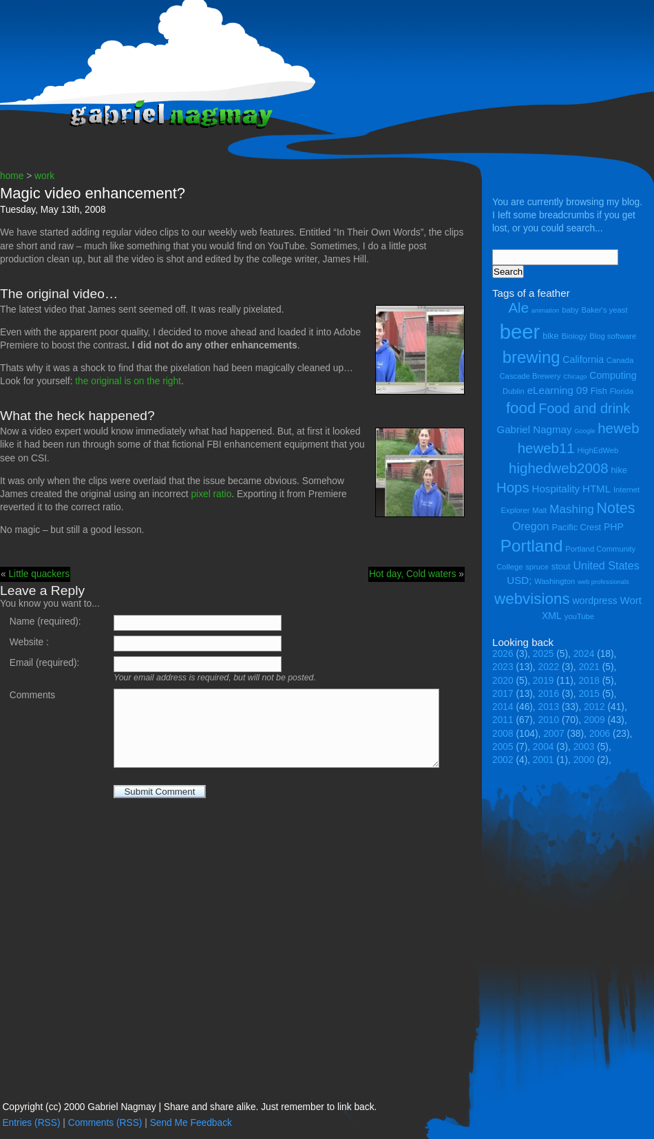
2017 (503, 694)
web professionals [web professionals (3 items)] (603, 581)
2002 (503, 760)
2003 (584, 747)
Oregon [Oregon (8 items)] (530, 526)
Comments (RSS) (105, 1123)
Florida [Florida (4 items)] (621, 391)
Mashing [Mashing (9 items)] (571, 509)
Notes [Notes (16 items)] (615, 508)
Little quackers (39, 574)
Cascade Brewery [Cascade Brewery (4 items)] (530, 376)
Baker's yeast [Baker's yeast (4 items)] (604, 310)
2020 (503, 681)
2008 (503, 734)
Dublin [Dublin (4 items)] (514, 391)
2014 (503, 707)
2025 (543, 654)
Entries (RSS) (31, 1123)
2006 (600, 734)
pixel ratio (211, 494)
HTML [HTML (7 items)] (596, 488)
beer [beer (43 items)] (520, 331)
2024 (584, 654)
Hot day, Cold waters (412, 574)
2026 (503, 654)
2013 (549, 707)
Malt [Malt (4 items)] (539, 510)
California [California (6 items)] (583, 359)
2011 (503, 720)
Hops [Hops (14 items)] (512, 487)
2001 (543, 760)
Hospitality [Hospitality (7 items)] (556, 488)
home (11, 176)
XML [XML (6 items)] (552, 615)
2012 (594, 707)
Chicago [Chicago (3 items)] (575, 376)
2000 (584, 760)
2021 (589, 667)
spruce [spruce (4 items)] (537, 567)
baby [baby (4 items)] (570, 310)
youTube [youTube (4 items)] (579, 616)
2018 (589, 681)
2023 (503, 667)
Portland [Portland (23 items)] (531, 545)
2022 (549, 667)
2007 (554, 734)
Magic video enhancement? (92, 193)
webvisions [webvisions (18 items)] (532, 598)
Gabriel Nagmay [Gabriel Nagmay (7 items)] (533, 429)
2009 (594, 720)
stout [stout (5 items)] (561, 566)
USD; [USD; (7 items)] (519, 580)
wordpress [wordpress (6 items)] (594, 600)
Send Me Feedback (191, 1123)
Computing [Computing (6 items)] (612, 375)
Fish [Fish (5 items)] (599, 391)
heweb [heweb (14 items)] (618, 428)
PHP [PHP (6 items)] (614, 526)
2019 (543, 681)
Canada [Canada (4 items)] (619, 360)
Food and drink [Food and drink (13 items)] (584, 408)
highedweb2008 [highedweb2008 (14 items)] (559, 468)
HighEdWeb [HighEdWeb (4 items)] (598, 450)
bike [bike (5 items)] (550, 336)
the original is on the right (128, 381)
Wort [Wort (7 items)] (631, 600)
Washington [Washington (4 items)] (554, 581)
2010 (549, 720)
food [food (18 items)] (521, 408)
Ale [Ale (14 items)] (518, 307)
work (44, 176)
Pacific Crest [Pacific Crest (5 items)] (576, 527)
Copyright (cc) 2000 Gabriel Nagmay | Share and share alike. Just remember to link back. (189, 1107)
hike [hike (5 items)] (618, 470)
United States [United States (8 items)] (606, 565)
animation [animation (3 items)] (545, 310)
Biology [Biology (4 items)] (574, 336)
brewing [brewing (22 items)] (531, 357)
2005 (503, 747)
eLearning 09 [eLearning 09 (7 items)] (557, 390)
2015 (589, 694)
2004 (543, 747)
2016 (549, 694)
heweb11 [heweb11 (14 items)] (546, 448)
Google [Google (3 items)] (584, 431)
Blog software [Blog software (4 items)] (612, 336)
